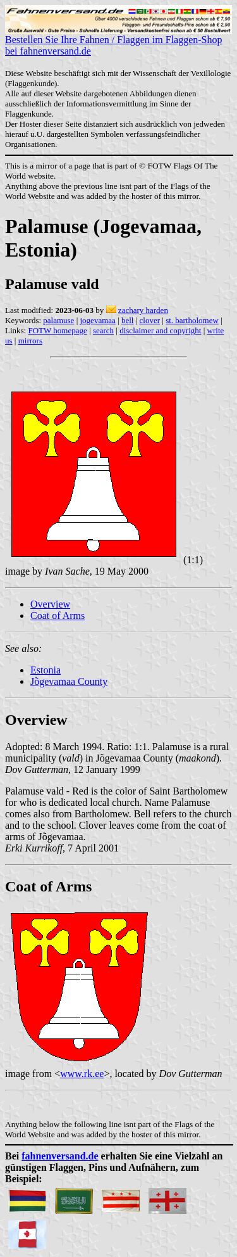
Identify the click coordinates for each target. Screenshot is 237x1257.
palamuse (58, 320)
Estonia (45, 670)
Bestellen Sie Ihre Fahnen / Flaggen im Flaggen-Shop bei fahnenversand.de (118, 40)
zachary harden (143, 310)
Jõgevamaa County (68, 681)
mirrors (30, 340)
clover (150, 320)
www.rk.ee (82, 1073)
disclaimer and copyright (160, 330)
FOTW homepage (57, 330)
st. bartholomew (192, 320)
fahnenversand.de (59, 1156)
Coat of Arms (57, 615)
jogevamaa (98, 320)
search (103, 330)
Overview (50, 604)
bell (127, 320)
